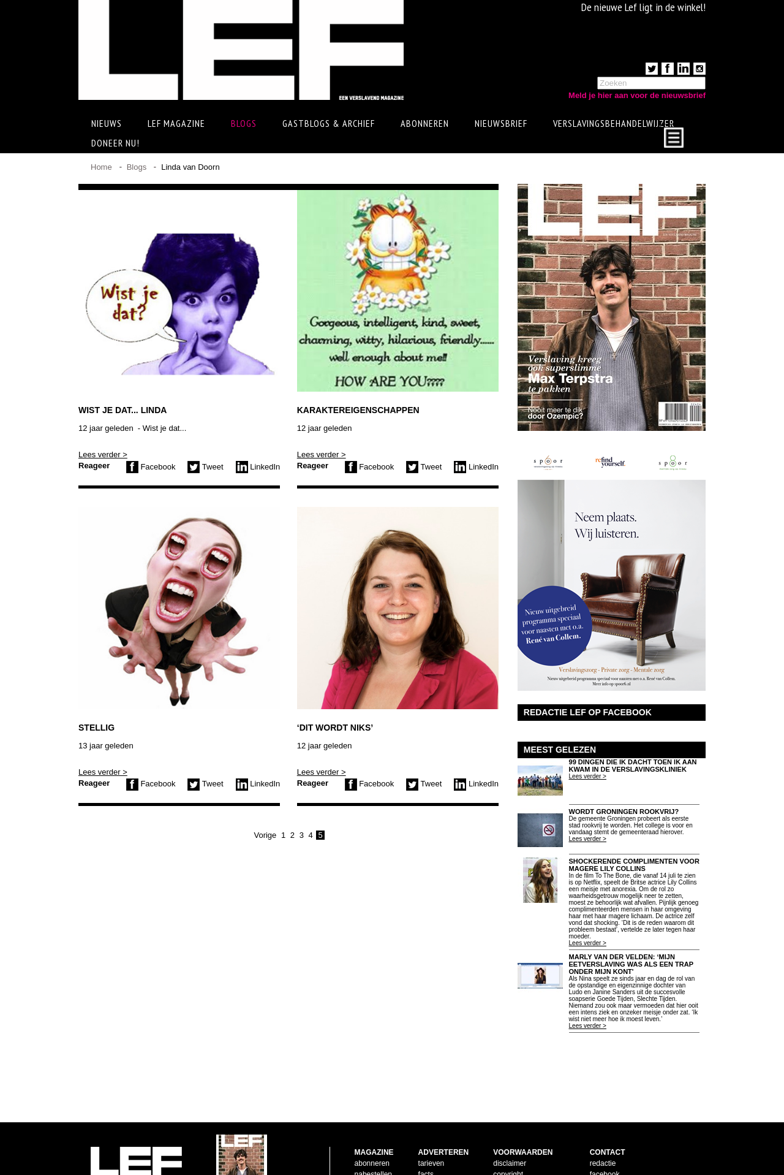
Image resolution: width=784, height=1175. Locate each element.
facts (426, 1135)
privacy (504, 1157)
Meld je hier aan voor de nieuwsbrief (637, 95)
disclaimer (509, 1124)
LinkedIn (258, 466)
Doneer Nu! (115, 143)
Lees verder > (102, 454)
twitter (599, 1146)
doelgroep (434, 1157)
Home (101, 167)
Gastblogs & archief (328, 123)
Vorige (265, 835)
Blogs (244, 123)
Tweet (205, 466)
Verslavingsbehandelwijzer (613, 123)
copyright (508, 1135)
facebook (605, 1135)
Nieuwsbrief (501, 123)
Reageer (94, 465)
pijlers (427, 1146)
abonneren (372, 1124)
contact (367, 1146)
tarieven (431, 1124)
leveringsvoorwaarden (529, 1146)
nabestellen (373, 1135)
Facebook (151, 466)
